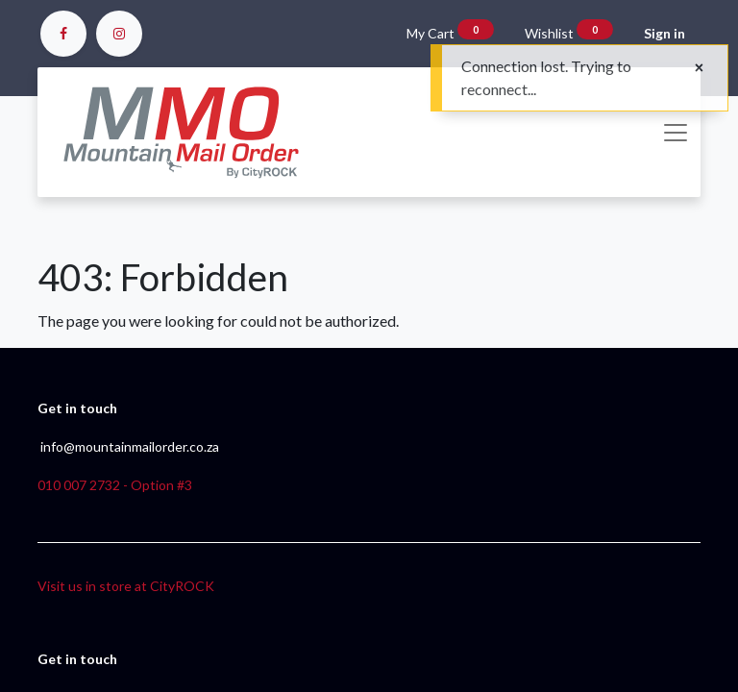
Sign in (664, 33)
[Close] (699, 67)
